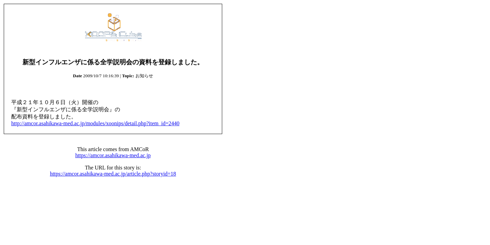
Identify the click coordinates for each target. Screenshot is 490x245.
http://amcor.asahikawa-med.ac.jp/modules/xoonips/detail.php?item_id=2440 (95, 123)
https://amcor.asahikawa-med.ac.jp (113, 155)
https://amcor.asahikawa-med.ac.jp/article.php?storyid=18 (113, 174)
